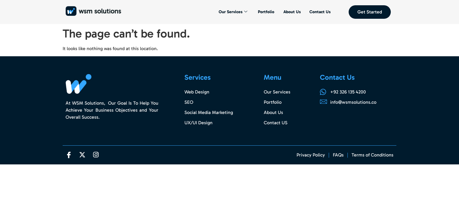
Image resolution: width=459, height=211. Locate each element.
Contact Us (319, 12)
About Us (291, 12)
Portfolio (264, 12)
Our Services (230, 12)
